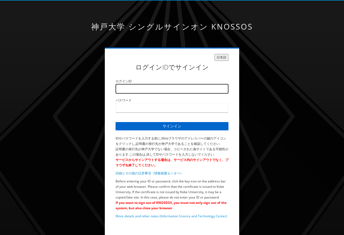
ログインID (124, 81)
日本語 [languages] (221, 57)
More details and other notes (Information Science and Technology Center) (171, 216)
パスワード (124, 100)
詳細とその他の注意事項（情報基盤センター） (149, 173)
